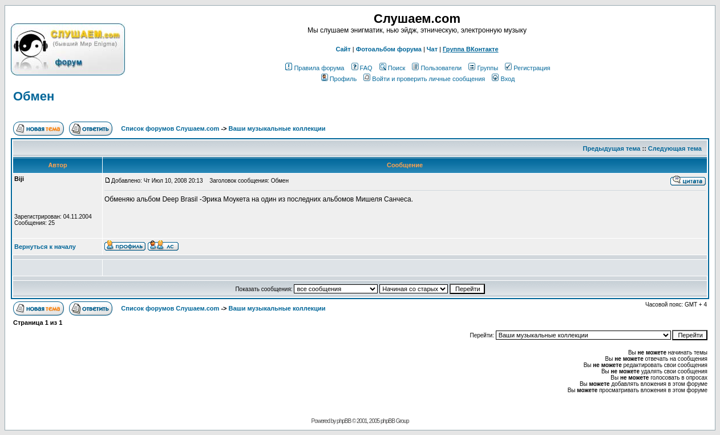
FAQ (362, 68)
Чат (432, 49)
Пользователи (437, 68)
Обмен (33, 96)
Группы (483, 68)
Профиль (339, 78)
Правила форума (314, 68)
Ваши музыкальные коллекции (277, 128)
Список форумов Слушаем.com (170, 128)
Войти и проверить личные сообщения (424, 78)
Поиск (392, 68)
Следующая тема (675, 148)
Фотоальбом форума (389, 49)
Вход (503, 78)
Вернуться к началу (45, 246)
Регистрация (527, 68)
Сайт (342, 49)
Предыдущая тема (612, 148)
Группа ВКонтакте (471, 49)
